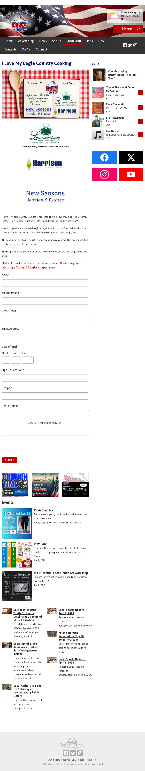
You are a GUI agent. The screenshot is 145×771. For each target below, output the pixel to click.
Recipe (7, 387)
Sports (56, 41)
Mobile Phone (11, 292)
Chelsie (112, 71)
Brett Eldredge (115, 117)
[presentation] (28, 446)
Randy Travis (116, 74)
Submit (9, 460)
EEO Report (78, 759)
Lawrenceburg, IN (130, 12)
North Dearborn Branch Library (65, 522)
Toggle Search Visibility (141, 45)
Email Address (11, 328)
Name (6, 274)
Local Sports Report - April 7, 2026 (72, 611)
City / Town (9, 310)
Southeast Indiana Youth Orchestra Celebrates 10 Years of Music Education (27, 615)
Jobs (90, 41)
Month (5, 353)
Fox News (112, 131)
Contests (10, 49)
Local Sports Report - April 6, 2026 (72, 661)
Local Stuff (73, 41)
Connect (41, 49)
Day (14, 353)
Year (24, 353)
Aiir (82, 764)
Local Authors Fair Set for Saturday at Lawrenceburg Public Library (27, 690)
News (43, 41)
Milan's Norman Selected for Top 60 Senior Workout (71, 636)
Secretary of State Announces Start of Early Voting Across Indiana (25, 648)
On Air (26, 49)
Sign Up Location (13, 369)
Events (8, 502)
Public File (91, 759)
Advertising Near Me (59, 759)
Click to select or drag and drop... (45, 423)
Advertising (26, 41)
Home (8, 41)
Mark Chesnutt (115, 104)
